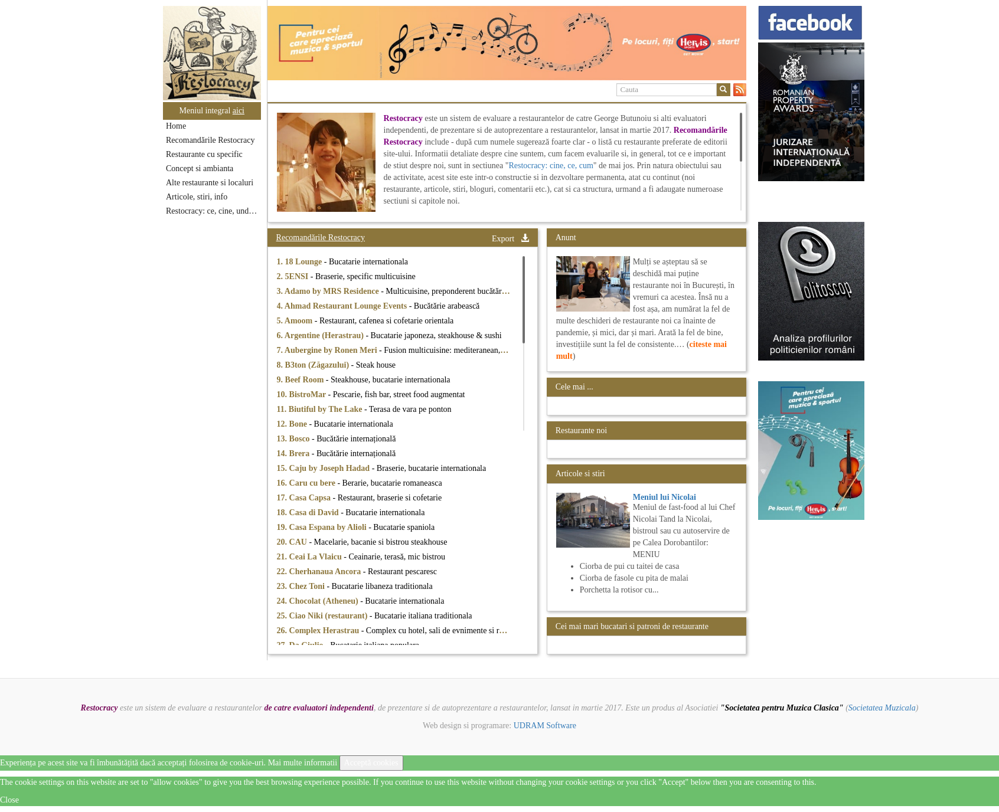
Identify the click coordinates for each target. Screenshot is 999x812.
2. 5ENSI (294, 276)
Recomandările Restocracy (210, 140)
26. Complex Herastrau (319, 630)
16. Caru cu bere (307, 483)
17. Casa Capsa (305, 497)
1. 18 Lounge (300, 261)
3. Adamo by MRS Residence (329, 291)
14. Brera (294, 453)
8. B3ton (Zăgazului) (314, 365)
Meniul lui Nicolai (664, 497)
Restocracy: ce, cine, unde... (212, 211)
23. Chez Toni (302, 586)
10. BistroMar (302, 394)
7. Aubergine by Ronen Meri (328, 350)
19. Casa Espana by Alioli (323, 527)
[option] (506, 43)
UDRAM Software (545, 725)
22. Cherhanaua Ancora (320, 571)
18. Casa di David (309, 512)
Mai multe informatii (302, 762)
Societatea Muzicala (882, 707)
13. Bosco (294, 438)
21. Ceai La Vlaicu (310, 556)
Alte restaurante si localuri (209, 182)
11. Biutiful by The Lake (320, 409)
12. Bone (293, 424)
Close (9, 799)
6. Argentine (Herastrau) (321, 335)
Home (176, 126)
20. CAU (293, 542)
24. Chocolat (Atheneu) (319, 601)
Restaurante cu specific (204, 154)
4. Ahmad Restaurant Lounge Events (343, 306)
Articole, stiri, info (196, 196)
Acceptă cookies (371, 762)
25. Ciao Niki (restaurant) (323, 615)
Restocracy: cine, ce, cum (550, 165)
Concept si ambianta (199, 168)
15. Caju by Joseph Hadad (324, 468)
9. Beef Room (301, 379)
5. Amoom (296, 320)
